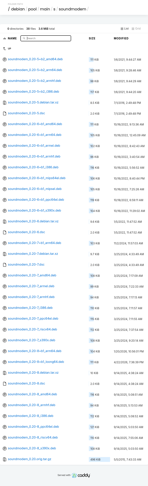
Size (92, 38)
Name (13, 38)
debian (18, 9)
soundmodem (72, 9)
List (124, 28)
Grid (136, 28)
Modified (121, 38)
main (45, 9)
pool (32, 9)
